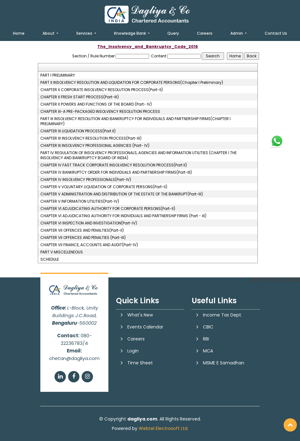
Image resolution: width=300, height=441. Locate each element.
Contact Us (276, 33)
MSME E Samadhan (223, 363)
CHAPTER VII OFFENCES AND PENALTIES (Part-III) (83, 237)
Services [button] (84, 33)
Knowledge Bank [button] (130, 33)
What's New (140, 315)
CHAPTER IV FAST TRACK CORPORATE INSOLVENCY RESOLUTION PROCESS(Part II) (113, 165)
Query (173, 33)
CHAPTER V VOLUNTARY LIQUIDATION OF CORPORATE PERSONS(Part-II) (103, 186)
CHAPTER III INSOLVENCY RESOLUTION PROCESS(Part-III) (90, 138)
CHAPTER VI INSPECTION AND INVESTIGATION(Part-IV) (88, 223)
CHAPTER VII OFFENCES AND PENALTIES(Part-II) (82, 230)
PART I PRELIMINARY (57, 75)
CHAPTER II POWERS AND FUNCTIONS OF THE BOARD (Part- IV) (96, 104)
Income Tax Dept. (222, 315)
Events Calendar (145, 327)
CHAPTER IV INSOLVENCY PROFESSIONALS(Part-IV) (85, 179)
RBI (206, 339)
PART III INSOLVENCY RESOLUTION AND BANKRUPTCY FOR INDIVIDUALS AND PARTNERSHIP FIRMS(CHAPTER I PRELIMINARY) (135, 121)
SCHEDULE (49, 259)
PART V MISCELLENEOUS (61, 252)
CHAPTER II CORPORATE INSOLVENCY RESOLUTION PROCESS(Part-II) (101, 89)
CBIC (208, 327)
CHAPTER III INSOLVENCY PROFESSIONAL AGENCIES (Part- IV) (94, 145)
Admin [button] (237, 33)
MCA (208, 351)
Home (19, 33)
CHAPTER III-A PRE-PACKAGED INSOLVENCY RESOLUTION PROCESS (100, 111)
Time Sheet (140, 363)
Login (133, 351)
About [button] (49, 33)
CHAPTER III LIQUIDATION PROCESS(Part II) (78, 131)
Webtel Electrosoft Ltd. (163, 428)
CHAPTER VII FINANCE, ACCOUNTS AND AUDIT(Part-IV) (89, 244)
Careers (204, 33)
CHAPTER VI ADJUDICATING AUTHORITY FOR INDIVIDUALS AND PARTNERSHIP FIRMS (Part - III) (123, 215)
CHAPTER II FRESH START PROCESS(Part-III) (79, 97)
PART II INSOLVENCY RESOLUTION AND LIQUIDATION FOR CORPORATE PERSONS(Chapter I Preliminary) (131, 82)
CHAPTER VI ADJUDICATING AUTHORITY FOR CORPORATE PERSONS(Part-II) (107, 208)
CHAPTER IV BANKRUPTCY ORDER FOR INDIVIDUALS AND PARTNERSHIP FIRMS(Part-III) (116, 172)
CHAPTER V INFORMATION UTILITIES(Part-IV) (79, 201)
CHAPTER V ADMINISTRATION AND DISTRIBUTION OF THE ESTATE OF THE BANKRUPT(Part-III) (121, 194)
